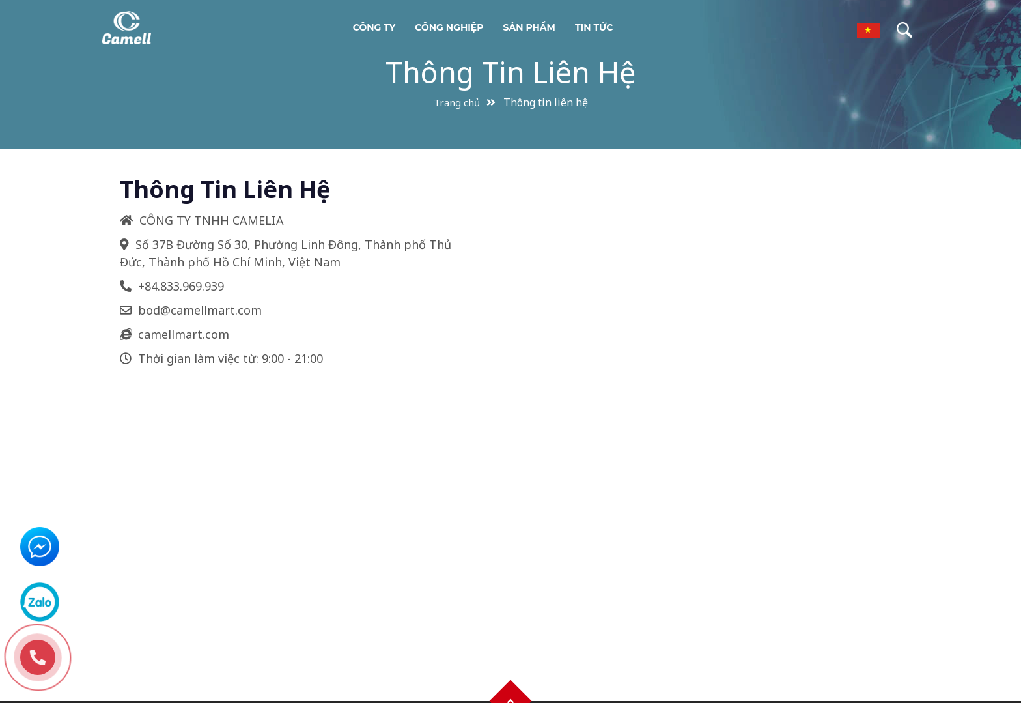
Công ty (374, 27)
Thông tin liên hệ (510, 72)
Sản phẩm (529, 27)
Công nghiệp (449, 27)
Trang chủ (457, 102)
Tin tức (594, 27)
